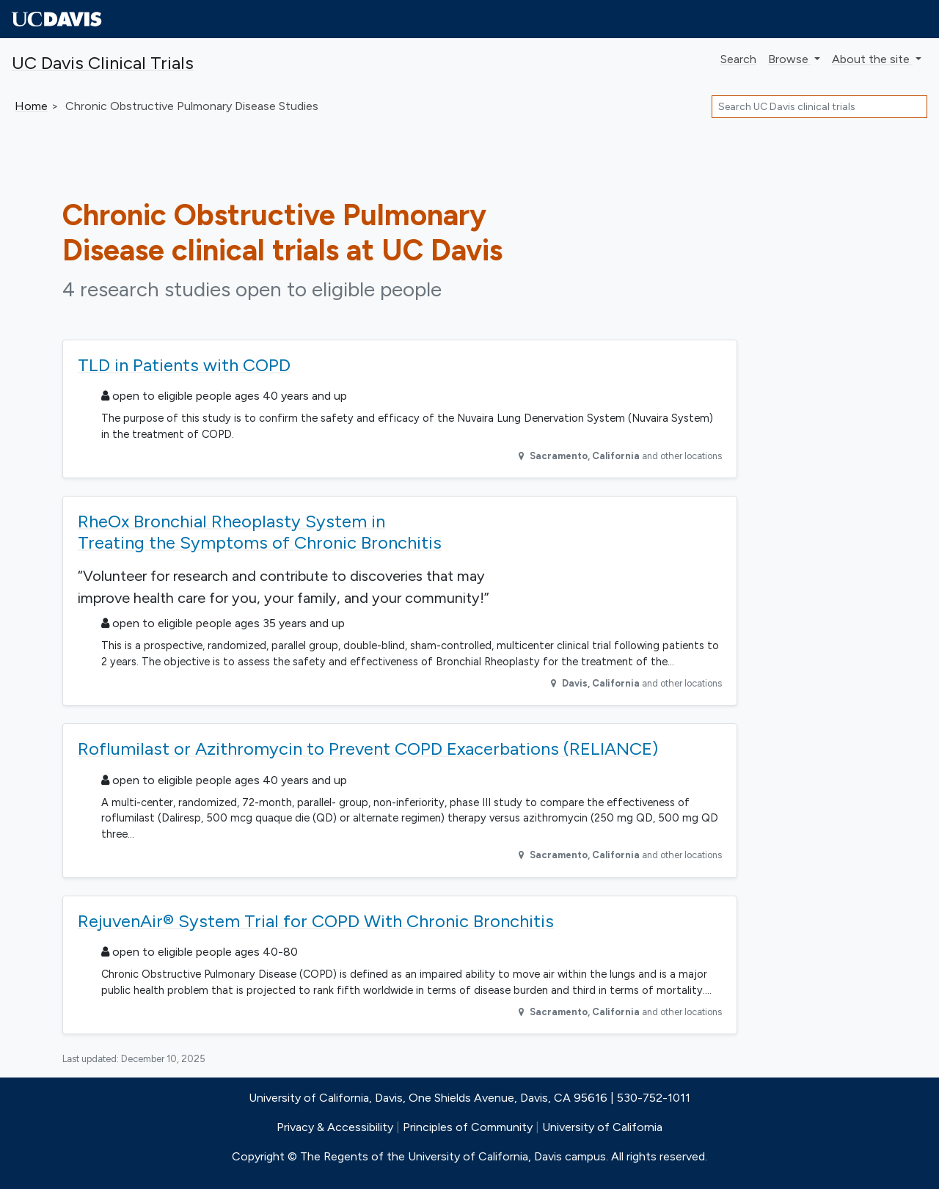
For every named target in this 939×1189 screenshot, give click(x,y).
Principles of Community (468, 1127)
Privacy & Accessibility (335, 1127)
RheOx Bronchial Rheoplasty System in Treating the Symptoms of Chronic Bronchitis (260, 532)
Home (31, 106)
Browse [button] (789, 59)
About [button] (872, 59)
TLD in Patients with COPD (184, 365)
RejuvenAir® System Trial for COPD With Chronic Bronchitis (316, 921)
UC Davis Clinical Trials (103, 62)
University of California (602, 1127)
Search (738, 59)
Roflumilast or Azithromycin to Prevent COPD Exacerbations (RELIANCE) (368, 748)
